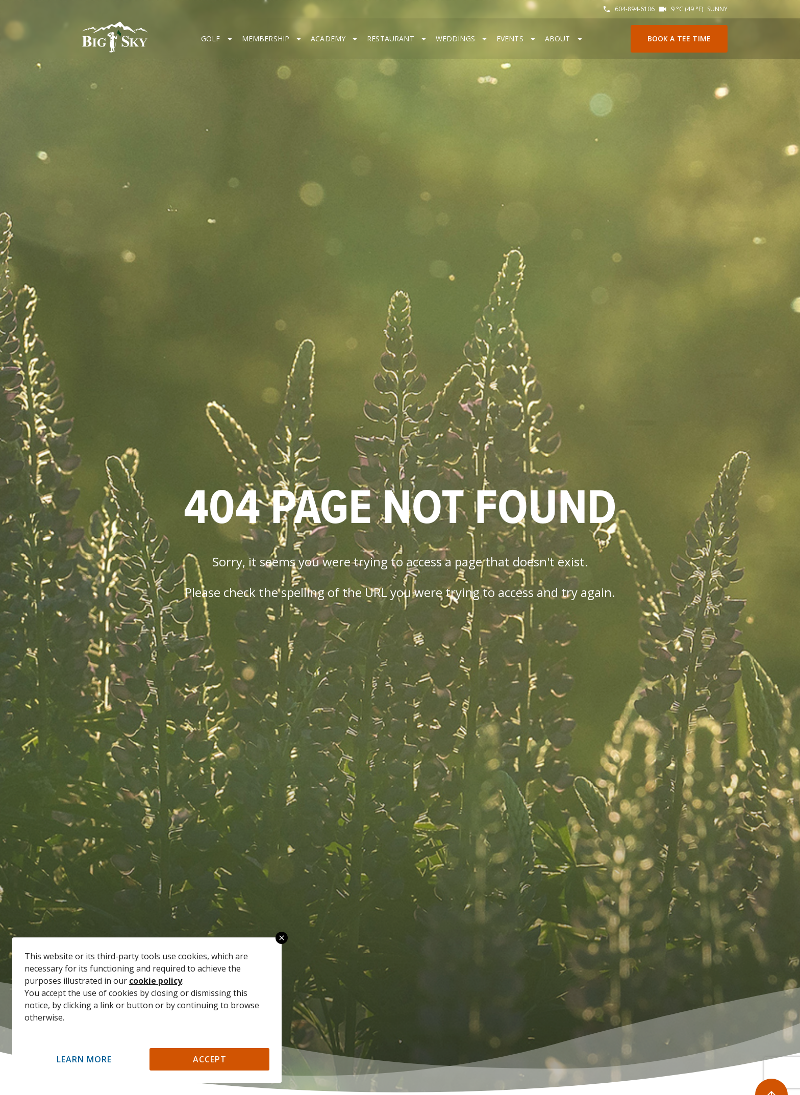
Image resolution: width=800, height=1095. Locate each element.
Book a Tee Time (679, 38)
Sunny (717, 9)
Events (509, 38)
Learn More (84, 1059)
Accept (210, 1059)
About (557, 38)
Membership (266, 38)
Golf (210, 38)
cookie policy (155, 980)
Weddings (455, 38)
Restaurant (390, 38)
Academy (328, 38)
